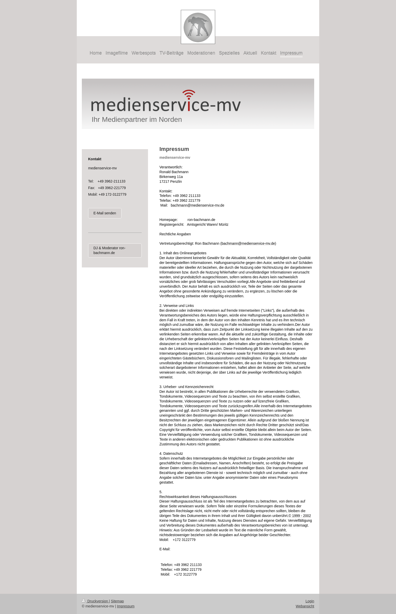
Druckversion (95, 601)
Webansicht (305, 606)
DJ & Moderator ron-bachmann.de (109, 250)
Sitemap (117, 601)
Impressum (125, 606)
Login (310, 601)
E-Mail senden (104, 213)
